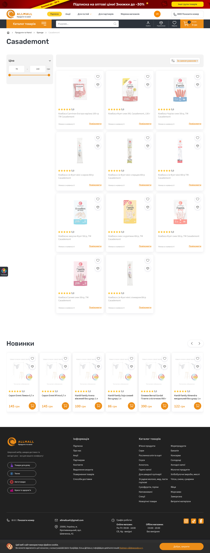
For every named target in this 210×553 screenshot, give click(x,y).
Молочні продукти (180, 469)
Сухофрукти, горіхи (149, 487)
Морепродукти (178, 446)
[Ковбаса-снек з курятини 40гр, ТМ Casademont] (129, 220)
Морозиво (176, 491)
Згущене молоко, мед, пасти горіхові (153, 481)
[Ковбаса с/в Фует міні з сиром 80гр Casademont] (79, 158)
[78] (17, 69)
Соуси (142, 460)
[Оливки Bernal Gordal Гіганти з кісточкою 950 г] (154, 380)
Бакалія (175, 450)
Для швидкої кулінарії (150, 474)
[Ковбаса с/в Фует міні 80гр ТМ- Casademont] (179, 158)
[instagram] (186, 521)
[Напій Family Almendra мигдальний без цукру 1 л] (187, 380)
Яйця (173, 487)
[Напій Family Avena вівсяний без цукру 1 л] (88, 380)
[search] (87, 24)
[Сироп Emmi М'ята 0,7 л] (55, 380)
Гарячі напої (145, 469)
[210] (38, 69)
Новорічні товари (148, 501)
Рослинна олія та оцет (150, 455)
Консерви (176, 455)
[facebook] (201, 521)
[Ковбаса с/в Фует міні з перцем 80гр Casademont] (129, 158)
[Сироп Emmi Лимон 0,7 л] (22, 380)
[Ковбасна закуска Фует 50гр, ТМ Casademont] (79, 220)
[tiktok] (193, 521)
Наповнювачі (145, 491)
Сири (141, 450)
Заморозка (176, 496)
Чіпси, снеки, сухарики (182, 479)
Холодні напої (178, 465)
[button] (192, 346)
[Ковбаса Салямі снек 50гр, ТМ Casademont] (79, 282)
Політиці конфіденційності (131, 548)
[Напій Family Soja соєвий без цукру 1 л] (121, 380)
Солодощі (176, 460)
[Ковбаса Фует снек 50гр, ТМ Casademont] (179, 220)
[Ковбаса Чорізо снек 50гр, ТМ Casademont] (179, 96)
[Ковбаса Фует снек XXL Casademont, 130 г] (129, 96)
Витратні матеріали (181, 501)
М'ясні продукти (147, 446)
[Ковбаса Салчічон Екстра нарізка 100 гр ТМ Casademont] (79, 96)
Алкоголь (144, 465)
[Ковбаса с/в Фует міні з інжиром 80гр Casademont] (129, 282)
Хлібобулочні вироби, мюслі (185, 474)
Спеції (142, 496)
